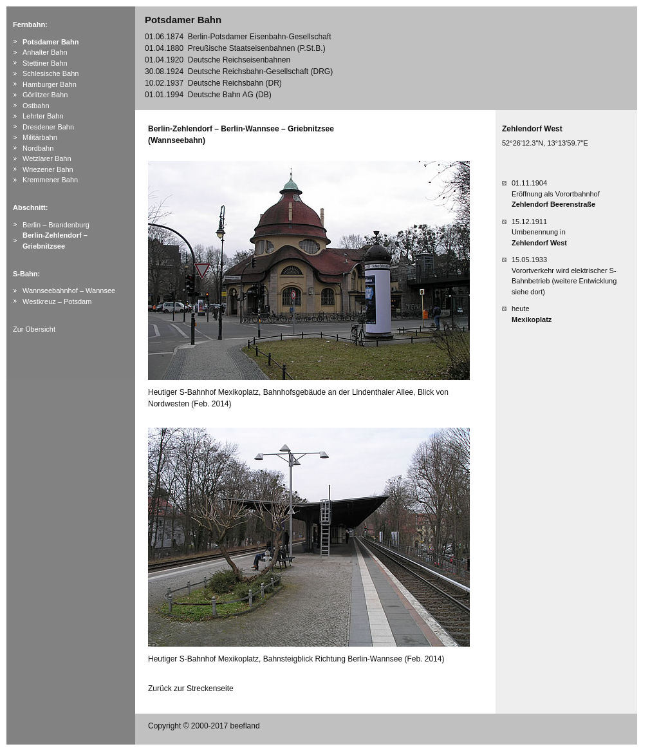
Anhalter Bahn (45, 52)
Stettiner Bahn (45, 63)
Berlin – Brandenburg (56, 225)
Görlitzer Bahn (45, 95)
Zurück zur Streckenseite (191, 688)
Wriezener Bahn (48, 169)
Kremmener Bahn (50, 180)
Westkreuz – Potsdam (57, 301)
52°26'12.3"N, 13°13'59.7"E (545, 143)
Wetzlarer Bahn (47, 158)
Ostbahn (36, 105)
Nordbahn (38, 148)
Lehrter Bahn (43, 116)
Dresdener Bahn (48, 127)
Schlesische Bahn (51, 73)
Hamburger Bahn (50, 84)
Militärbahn (40, 137)
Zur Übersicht (34, 329)
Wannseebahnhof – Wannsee (69, 290)
